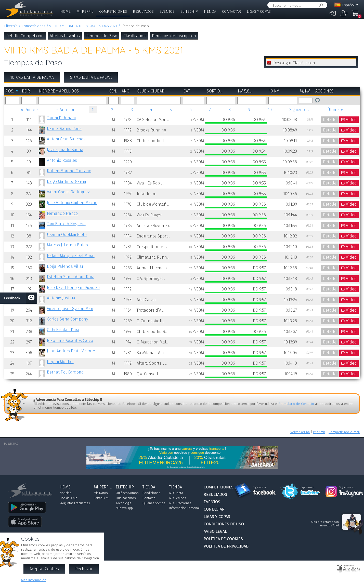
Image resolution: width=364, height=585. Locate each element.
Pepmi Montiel (60, 361)
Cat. (187, 91)
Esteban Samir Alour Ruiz (70, 276)
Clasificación (134, 35)
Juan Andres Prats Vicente (71, 351)
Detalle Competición (25, 35)
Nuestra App (124, 508)
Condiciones (151, 493)
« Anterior (65, 109)
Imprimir (319, 432)
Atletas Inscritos (65, 35)
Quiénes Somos (127, 493)
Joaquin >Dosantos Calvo (70, 340)
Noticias (65, 493)
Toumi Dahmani (61, 117)
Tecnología (123, 503)
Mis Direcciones (180, 503)
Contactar (231, 11)
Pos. (10, 91)
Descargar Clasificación (294, 62)
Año (125, 91)
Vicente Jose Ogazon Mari (70, 308)
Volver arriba (300, 432)
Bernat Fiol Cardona (65, 372)
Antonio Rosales (62, 160)
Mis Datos (101, 493)
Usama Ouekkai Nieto (67, 234)
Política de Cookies (223, 538)
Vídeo (351, 119)
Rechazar (84, 568)
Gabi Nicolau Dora (63, 329)
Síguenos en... (260, 487)
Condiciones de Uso (224, 524)
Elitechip (189, 11)
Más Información (33, 580)
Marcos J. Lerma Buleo (67, 245)
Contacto (148, 498)
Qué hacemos (126, 498)
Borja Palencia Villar (65, 266)
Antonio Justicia (61, 298)
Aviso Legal (215, 531)
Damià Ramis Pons (64, 128)
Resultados (143, 11)
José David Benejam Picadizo (73, 287)
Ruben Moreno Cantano (69, 170)
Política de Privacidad (226, 546)
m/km (305, 91)
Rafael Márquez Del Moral (71, 255)
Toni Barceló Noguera (66, 223)
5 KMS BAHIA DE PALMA (91, 77)
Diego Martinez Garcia (66, 181)
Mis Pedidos (177, 498)
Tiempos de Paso (101, 35)
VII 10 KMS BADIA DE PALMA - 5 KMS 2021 (83, 26)
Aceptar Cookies (44, 568)
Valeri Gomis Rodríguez (68, 192)
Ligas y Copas (259, 11)
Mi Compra (356, 15)
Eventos (167, 11)
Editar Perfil (101, 498)
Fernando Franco (62, 213)
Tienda (210, 11)
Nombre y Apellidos (59, 91)
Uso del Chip (68, 498)
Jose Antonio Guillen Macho (72, 202)
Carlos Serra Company (67, 319)
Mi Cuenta (176, 493)
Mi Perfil (84, 11)
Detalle (329, 119)
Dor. (26, 91)
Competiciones (113, 11)
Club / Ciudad (150, 91)
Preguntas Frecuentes (75, 503)
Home (65, 11)
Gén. (113, 91)
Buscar (320, 5)
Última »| (336, 109)
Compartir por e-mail (344, 432)
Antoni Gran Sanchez (66, 139)
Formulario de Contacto (296, 404)
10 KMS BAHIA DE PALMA (32, 77)
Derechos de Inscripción (174, 35)
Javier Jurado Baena (65, 149)
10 (270, 109)
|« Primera (29, 109)
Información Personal (184, 508)
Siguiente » (299, 109)
